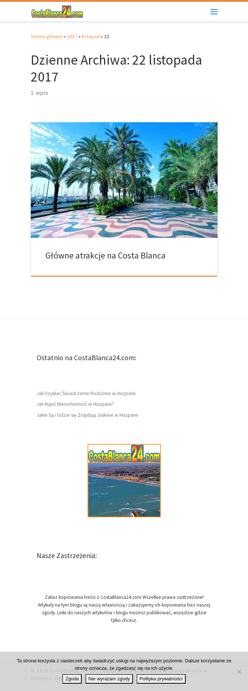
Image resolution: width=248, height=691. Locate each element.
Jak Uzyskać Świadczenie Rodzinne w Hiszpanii (86, 393)
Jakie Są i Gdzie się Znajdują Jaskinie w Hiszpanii (87, 415)
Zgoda (72, 678)
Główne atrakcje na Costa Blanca (105, 255)
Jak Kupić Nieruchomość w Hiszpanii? (75, 404)
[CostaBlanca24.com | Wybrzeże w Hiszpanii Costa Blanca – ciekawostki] (57, 11)
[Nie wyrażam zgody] (239, 671)
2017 (72, 36)
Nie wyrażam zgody (109, 678)
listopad (91, 36)
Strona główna (47, 36)
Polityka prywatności (161, 678)
